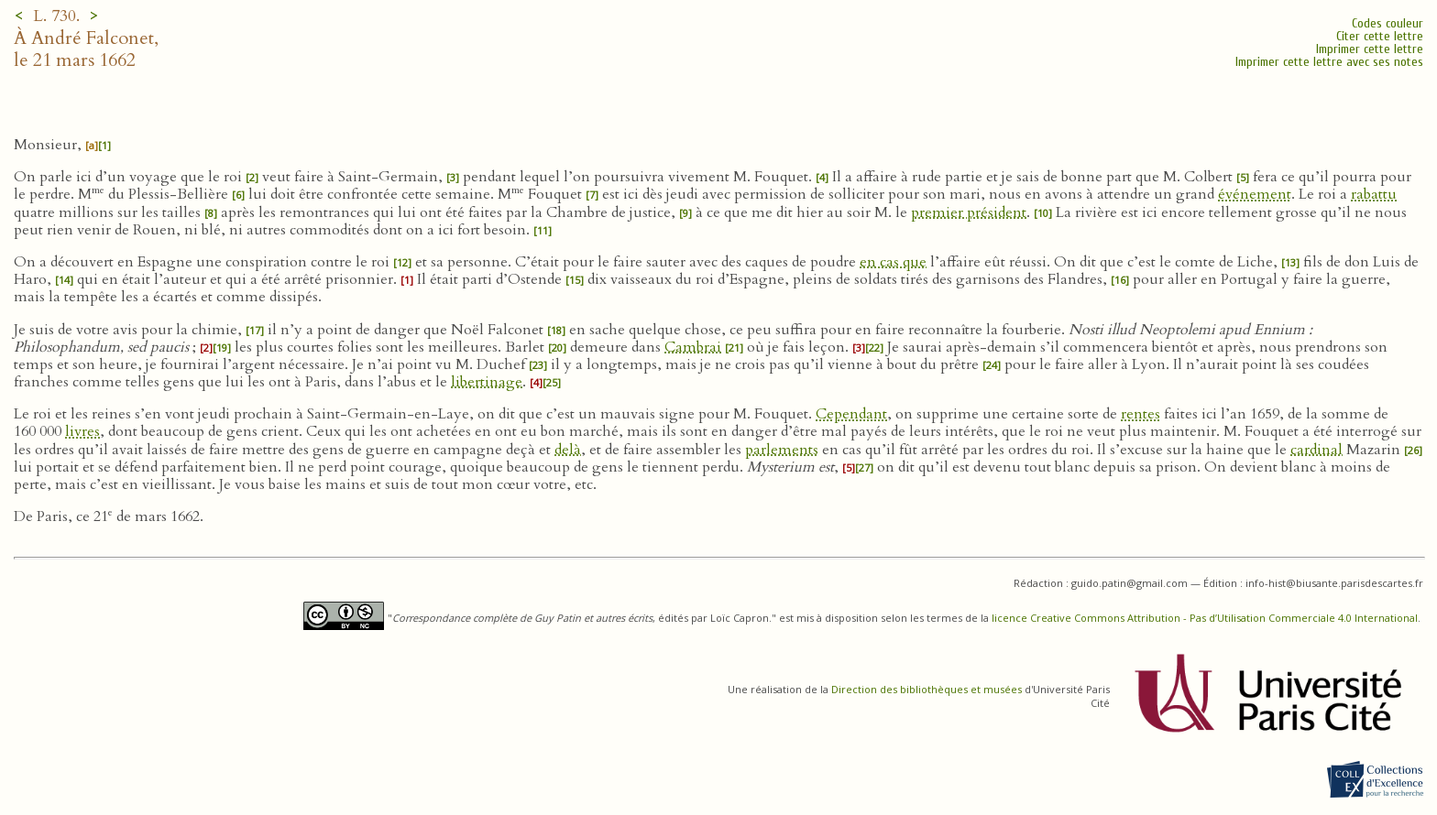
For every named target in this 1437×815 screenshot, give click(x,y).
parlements (781, 450)
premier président (968, 212)
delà (567, 450)
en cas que (893, 262)
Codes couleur (1387, 23)
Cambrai (692, 347)
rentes (1140, 414)
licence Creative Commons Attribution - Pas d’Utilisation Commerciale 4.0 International (1205, 618)
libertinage (486, 382)
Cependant (851, 414)
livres (82, 431)
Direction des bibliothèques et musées (926, 689)
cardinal (1316, 450)
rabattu (1374, 194)
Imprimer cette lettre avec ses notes (1329, 62)
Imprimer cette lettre (1369, 49)
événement (1254, 194)
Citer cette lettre (1379, 36)
